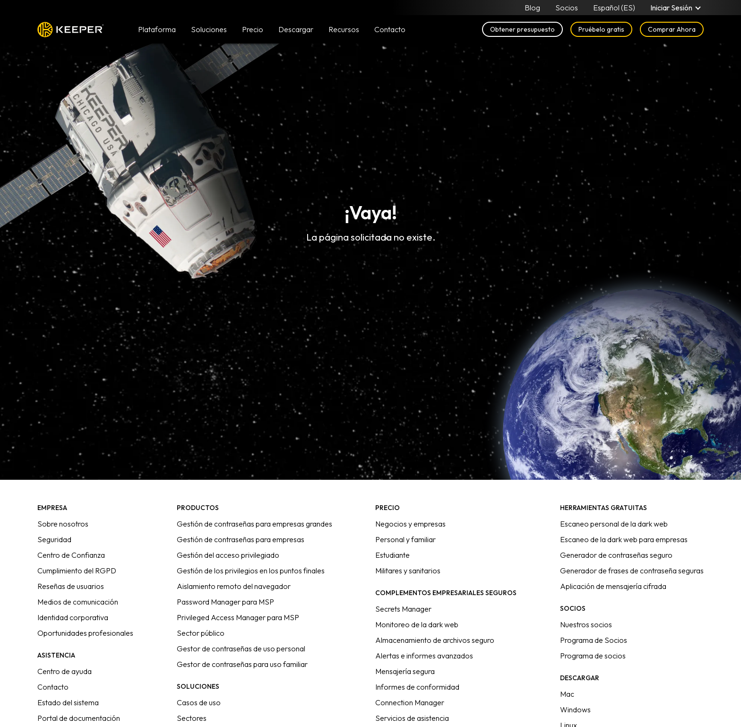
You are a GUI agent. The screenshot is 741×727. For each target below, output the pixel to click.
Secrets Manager (403, 609)
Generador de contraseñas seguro (616, 555)
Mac (567, 694)
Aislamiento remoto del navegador (234, 586)
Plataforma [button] (157, 29)
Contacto (53, 687)
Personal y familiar (405, 539)
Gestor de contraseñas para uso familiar (242, 664)
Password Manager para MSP (225, 601)
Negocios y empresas (410, 523)
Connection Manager (409, 702)
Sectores (192, 718)
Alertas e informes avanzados (424, 655)
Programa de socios (593, 655)
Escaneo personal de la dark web (614, 523)
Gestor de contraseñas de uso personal (241, 648)
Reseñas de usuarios (70, 586)
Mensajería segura (405, 671)
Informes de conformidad (417, 687)
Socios (566, 7)
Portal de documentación (78, 718)
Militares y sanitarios (407, 570)
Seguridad (54, 539)
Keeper (70, 29)
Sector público (200, 633)
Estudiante (392, 555)
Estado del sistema (68, 702)
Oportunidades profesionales (85, 633)
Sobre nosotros (62, 523)
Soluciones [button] (209, 29)
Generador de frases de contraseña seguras (632, 570)
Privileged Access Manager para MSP (238, 617)
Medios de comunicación (77, 601)
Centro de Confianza (71, 555)
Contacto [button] (389, 29)
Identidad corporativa (72, 617)
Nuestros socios (586, 624)
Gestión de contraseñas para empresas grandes (254, 523)
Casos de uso (199, 702)
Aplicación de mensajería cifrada (613, 586)
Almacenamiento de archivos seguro (434, 640)
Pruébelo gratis (601, 29)
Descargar (295, 29)
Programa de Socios (593, 640)
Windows (575, 709)
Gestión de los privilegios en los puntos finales (251, 570)
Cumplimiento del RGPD (76, 570)
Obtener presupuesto (522, 29)
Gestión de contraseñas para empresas (240, 539)
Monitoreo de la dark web (416, 624)
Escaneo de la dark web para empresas (624, 539)
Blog (532, 7)
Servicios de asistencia (412, 718)
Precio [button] (252, 29)
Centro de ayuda (64, 671)
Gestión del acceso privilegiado (228, 555)
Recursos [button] (343, 29)
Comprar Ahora (672, 29)
